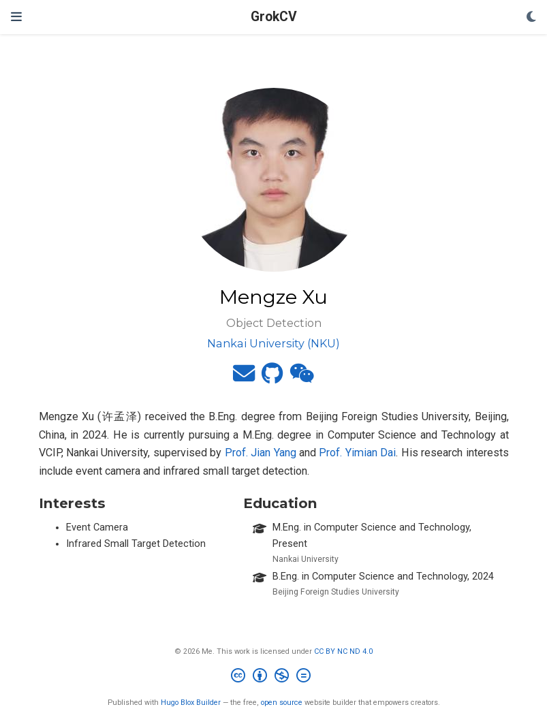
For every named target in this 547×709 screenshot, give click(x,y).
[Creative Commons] (273, 677)
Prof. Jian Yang (260, 452)
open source (281, 702)
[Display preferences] (531, 17)
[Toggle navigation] (16, 17)
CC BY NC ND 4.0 (343, 651)
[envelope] (244, 377)
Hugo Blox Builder (191, 702)
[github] (272, 377)
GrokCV (274, 17)
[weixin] (302, 377)
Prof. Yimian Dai (357, 452)
